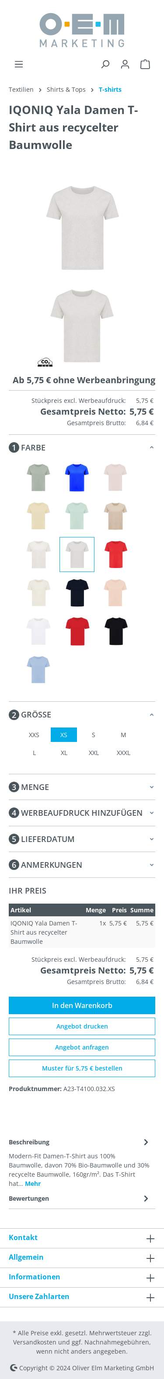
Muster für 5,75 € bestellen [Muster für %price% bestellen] (82, 1068)
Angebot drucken (82, 1026)
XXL (94, 752)
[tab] (80, 1162)
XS (63, 735)
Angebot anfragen (82, 1047)
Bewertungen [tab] (80, 1198)
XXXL (123, 752)
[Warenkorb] (145, 64)
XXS (34, 735)
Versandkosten (34, 1342)
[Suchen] (105, 64)
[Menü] (19, 64)
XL (64, 752)
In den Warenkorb (82, 1005)
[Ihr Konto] (125, 64)
